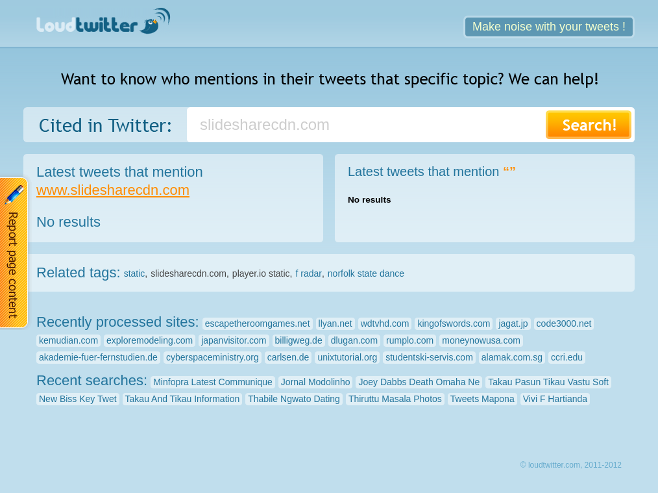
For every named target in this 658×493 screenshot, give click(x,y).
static (134, 273)
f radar (308, 273)
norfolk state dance (366, 273)
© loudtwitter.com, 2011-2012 (571, 465)
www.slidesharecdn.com (112, 190)
